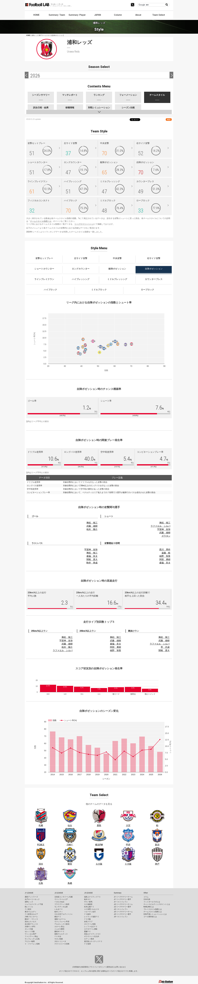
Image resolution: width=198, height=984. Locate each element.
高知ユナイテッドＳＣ (92, 934)
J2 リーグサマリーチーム (123, 904)
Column (118, 15)
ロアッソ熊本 (89, 939)
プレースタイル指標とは (153, 909)
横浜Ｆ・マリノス (31, 919)
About (138, 15)
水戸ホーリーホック (32, 899)
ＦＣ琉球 (87, 944)
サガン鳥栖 (58, 939)
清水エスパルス (30, 922)
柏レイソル (29, 907)
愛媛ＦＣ (87, 931)
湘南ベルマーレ (60, 919)
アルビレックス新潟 (61, 924)
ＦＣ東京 (28, 909)
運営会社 (110, 967)
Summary (117, 893)
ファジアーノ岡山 (31, 936)
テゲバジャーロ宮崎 (61, 944)
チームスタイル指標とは (40, 221)
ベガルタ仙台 (59, 902)
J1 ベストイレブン (121, 902)
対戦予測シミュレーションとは (155, 914)
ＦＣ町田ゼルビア (31, 914)
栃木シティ (58, 912)
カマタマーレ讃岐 (90, 929)
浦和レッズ (29, 902)
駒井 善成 (91, 562)
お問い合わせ (120, 967)
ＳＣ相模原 (88, 904)
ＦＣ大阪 (87, 919)
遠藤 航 (166, 553)
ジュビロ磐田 (59, 929)
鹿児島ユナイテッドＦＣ (93, 941)
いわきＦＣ (58, 909)
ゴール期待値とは (150, 917)
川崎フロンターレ (31, 917)
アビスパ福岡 (30, 941)
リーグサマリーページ (84, 224)
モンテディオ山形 (61, 907)
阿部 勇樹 (164, 559)
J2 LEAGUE (58, 893)
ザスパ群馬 (88, 902)
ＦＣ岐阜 (87, 914)
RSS (168, 119)
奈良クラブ (88, 922)
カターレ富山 (59, 927)
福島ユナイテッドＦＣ (92, 897)
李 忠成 (165, 647)
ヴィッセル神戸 (30, 934)
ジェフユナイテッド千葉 (34, 904)
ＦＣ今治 (57, 936)
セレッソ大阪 (30, 931)
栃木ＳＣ (87, 899)
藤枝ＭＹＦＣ (59, 931)
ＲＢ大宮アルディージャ (63, 914)
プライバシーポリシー (97, 967)
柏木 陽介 (91, 529)
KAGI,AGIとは (149, 907)
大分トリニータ (60, 941)
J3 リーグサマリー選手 (122, 914)
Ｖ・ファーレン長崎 (32, 944)
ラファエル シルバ (160, 526)
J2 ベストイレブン (121, 909)
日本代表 (147, 899)
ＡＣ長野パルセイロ (91, 909)
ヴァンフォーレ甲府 (61, 922)
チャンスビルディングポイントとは (157, 904)
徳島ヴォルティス (61, 934)
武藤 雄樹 (91, 526)
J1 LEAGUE (29, 893)
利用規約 (76, 967)
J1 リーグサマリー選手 (122, 899)
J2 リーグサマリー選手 (122, 907)
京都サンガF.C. (30, 927)
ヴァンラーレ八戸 (61, 899)
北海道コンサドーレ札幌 (63, 897)
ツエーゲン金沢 (90, 912)
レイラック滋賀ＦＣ (91, 917)
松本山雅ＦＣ (89, 907)
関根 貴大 (91, 559)
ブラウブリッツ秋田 (61, 904)
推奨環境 (84, 967)
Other (146, 893)
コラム (146, 897)
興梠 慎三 (91, 522)
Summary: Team (57, 15)
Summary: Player (77, 15)
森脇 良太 (91, 556)
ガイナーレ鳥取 (90, 924)
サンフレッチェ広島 (32, 939)
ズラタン (166, 536)
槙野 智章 (164, 556)
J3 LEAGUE (88, 893)
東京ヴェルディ (30, 912)
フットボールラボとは (152, 902)
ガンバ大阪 (29, 929)
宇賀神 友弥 (163, 529)
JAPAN (97, 15)
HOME (36, 15)
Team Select (158, 15)
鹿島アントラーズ (31, 897)
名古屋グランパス (31, 924)
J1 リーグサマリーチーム (123, 897)
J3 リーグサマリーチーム (123, 912)
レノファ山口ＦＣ (90, 927)
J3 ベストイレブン (121, 917)
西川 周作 (164, 549)
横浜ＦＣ (57, 917)
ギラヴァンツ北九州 (91, 936)
